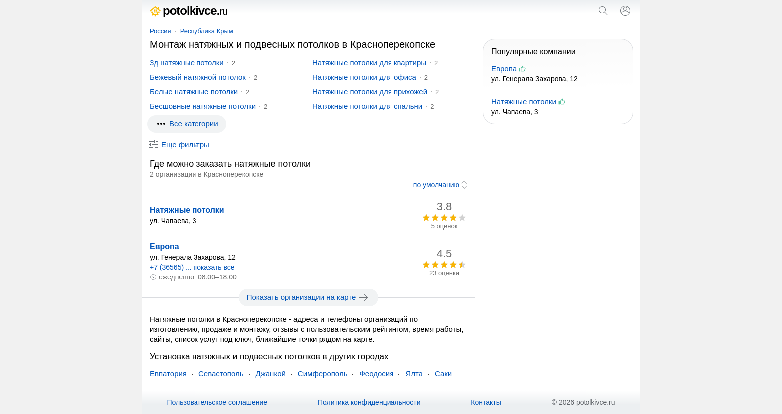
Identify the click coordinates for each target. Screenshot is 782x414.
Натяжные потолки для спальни (367, 106)
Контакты (486, 402)
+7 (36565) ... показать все (192, 267)
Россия (160, 31)
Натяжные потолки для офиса (364, 77)
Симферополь (323, 373)
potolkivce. (188, 10)
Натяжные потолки (187, 210)
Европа (164, 246)
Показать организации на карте (308, 297)
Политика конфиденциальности (369, 402)
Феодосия (376, 373)
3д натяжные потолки (187, 62)
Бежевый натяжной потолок (198, 77)
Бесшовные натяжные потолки (203, 106)
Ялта (414, 373)
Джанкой (271, 373)
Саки (443, 373)
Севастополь (221, 373)
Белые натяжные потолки (194, 91)
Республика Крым (206, 31)
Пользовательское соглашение (217, 402)
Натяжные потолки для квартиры (369, 62)
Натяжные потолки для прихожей (369, 91)
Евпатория (168, 373)
